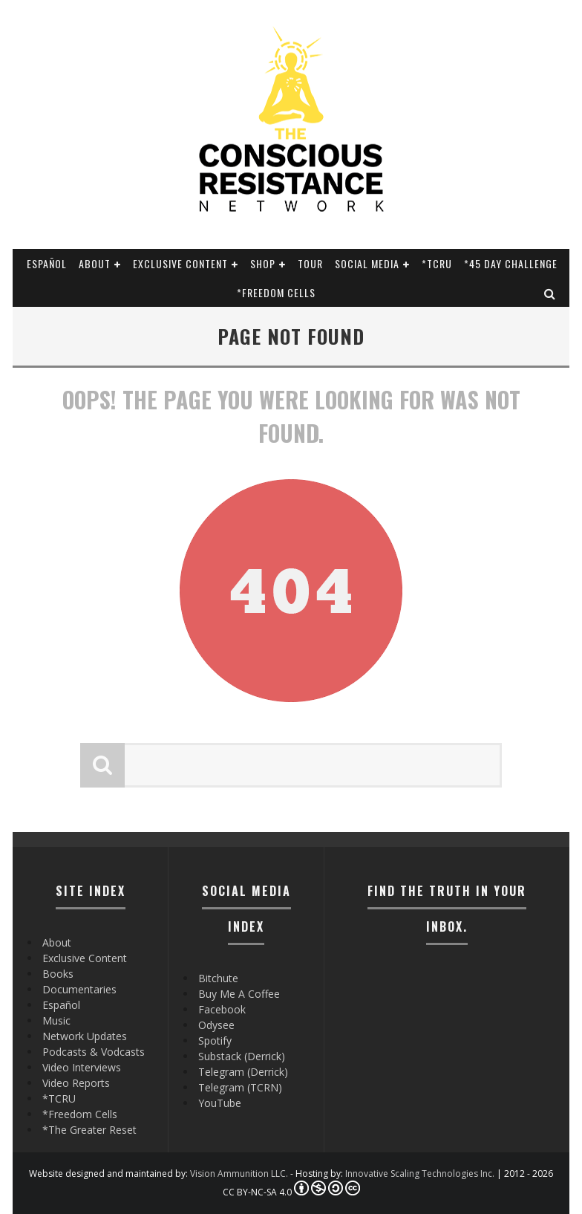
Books (57, 974)
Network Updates (84, 1036)
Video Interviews (81, 1067)
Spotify (215, 1040)
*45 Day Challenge (511, 263)
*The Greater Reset (89, 1130)
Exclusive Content (180, 263)
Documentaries (79, 989)
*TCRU (437, 263)
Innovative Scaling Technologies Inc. (419, 1173)
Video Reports (76, 1083)
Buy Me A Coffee (239, 994)
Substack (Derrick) (241, 1056)
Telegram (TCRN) (240, 1087)
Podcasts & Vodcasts (93, 1052)
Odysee (216, 1025)
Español (47, 263)
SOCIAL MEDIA (367, 263)
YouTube (219, 1103)
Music (56, 1020)
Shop (262, 263)
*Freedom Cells (276, 292)
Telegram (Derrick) (243, 1072)
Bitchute (218, 978)
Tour (310, 263)
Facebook (222, 1009)
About (95, 263)
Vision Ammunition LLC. (239, 1173)
